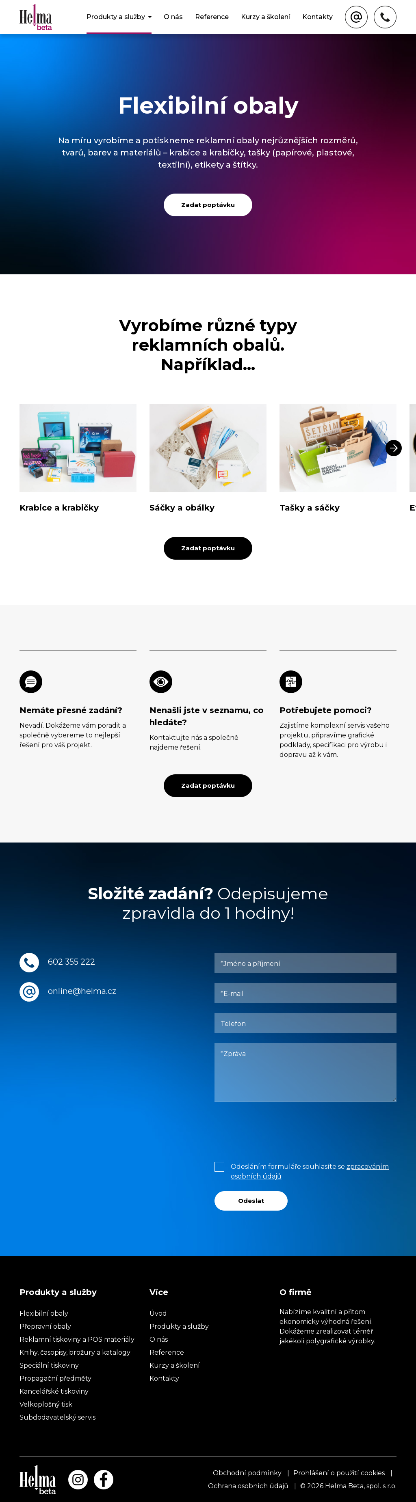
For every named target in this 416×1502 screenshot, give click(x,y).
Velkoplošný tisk (46, 1404)
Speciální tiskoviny (49, 1365)
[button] (394, 448)
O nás (173, 17)
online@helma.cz (82, 991)
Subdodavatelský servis (57, 1417)
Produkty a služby (116, 17)
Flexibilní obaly (44, 1313)
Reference (212, 17)
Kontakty (317, 17)
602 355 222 (71, 962)
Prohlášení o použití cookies (339, 1473)
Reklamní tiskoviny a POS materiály (77, 1339)
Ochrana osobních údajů (248, 1486)
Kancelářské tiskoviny (54, 1391)
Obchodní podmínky (247, 1473)
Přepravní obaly (45, 1326)
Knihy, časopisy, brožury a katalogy (75, 1352)
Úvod (158, 1313)
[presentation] (276, 1130)
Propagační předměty (55, 1378)
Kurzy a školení (265, 17)
